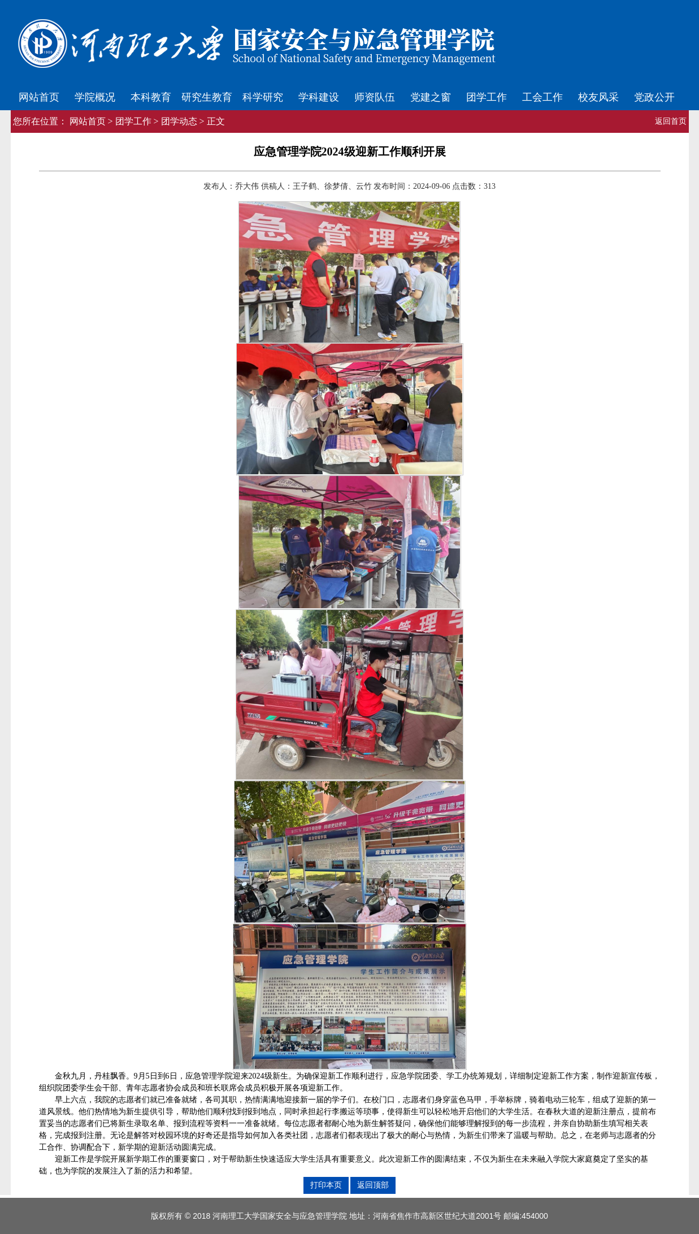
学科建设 (318, 97)
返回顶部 (373, 1184)
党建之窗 (430, 97)
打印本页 (326, 1184)
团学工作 (486, 97)
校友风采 (598, 97)
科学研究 (262, 97)
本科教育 (151, 97)
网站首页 (39, 97)
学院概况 (95, 97)
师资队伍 (374, 97)
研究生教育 (206, 97)
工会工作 (542, 97)
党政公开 (654, 97)
